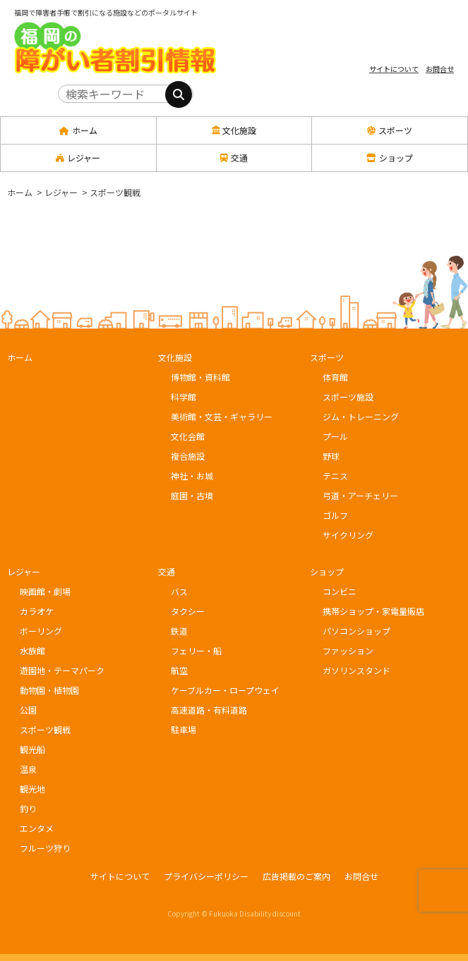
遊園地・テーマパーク (62, 670)
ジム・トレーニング (361, 416)
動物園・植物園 (49, 690)
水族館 (32, 650)
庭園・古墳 (192, 495)
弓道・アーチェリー (360, 495)
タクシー (188, 611)
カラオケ (37, 611)
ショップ (327, 571)
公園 (28, 710)
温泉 (28, 769)
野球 (331, 456)
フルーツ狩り (45, 848)
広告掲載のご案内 (296, 876)
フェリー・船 (196, 650)
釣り (28, 808)
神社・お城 (192, 476)
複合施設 (188, 456)
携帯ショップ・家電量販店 (373, 611)
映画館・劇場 (45, 591)
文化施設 (175, 357)
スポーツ (327, 357)
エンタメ (37, 828)
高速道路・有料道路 (209, 710)
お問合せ (440, 68)
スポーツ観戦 (45, 729)
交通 (166, 571)
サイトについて (394, 68)
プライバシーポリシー (206, 876)
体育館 (335, 377)
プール (335, 436)
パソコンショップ (356, 631)
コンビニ (339, 591)
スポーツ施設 (348, 397)
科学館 (183, 397)
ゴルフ (335, 515)
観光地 (32, 789)
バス (179, 591)
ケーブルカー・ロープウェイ (225, 690)
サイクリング (348, 535)
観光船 (32, 749)
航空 (179, 670)
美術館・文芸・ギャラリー (221, 416)
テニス (335, 476)
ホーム (78, 130)
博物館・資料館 (200, 377)
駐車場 (183, 729)
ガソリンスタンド (356, 670)
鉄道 (179, 631)
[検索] (178, 94)
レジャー (23, 571)
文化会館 (188, 436)
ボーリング (41, 631)
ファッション (348, 650)
